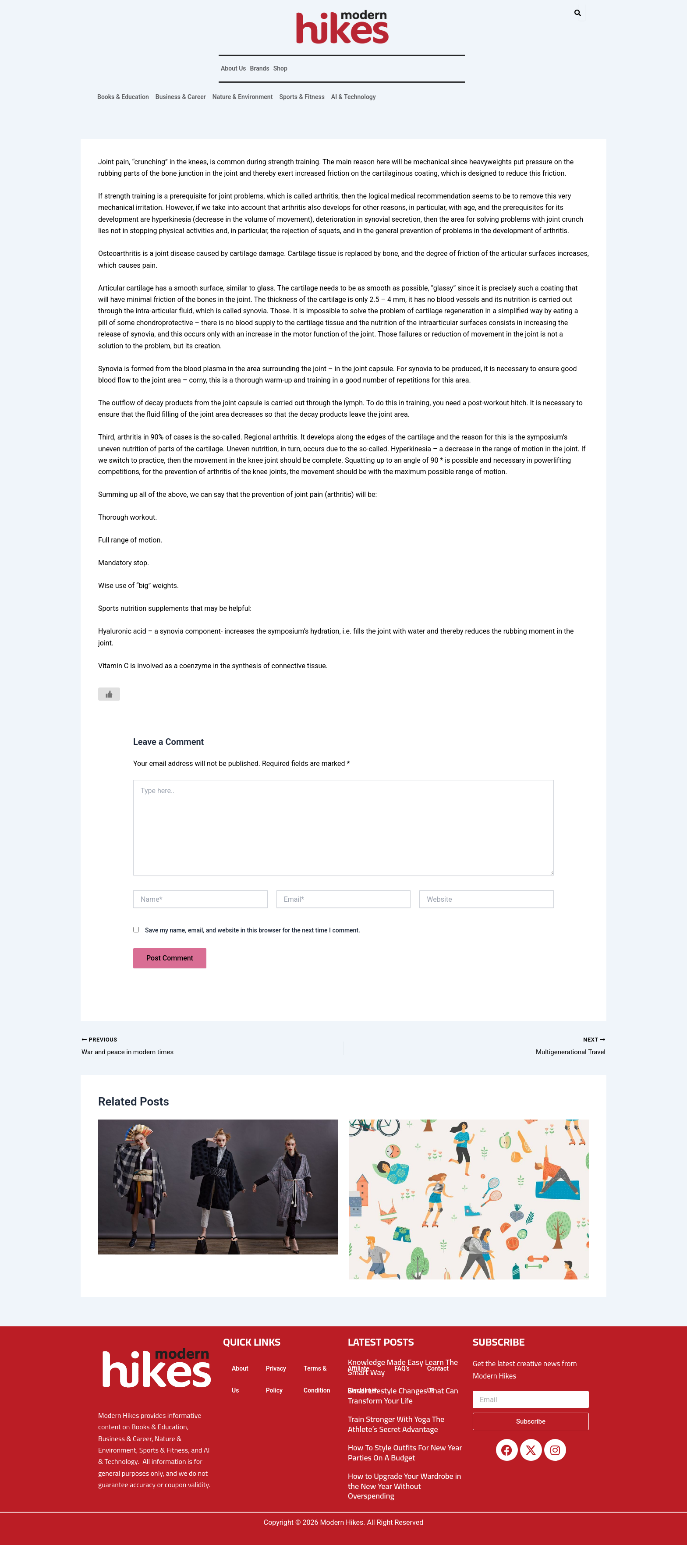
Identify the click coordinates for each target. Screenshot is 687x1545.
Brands (259, 68)
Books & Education (123, 96)
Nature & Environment (242, 96)
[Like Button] (109, 694)
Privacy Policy (276, 1379)
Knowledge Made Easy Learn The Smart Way (403, 1367)
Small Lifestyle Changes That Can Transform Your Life (403, 1395)
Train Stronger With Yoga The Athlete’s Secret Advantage (396, 1424)
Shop (280, 68)
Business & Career (181, 96)
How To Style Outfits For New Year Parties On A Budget (405, 1452)
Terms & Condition (317, 1379)
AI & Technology (353, 96)
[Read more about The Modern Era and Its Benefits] (469, 1200)
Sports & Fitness (301, 96)
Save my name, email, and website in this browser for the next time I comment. (252, 930)
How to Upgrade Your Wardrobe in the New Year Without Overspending (404, 1486)
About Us (233, 68)
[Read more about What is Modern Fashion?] (218, 1187)
